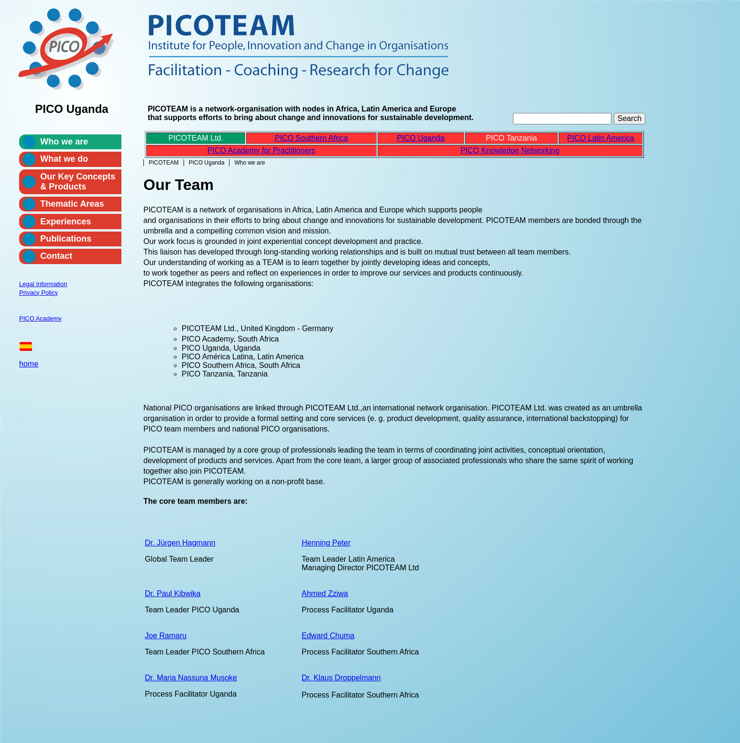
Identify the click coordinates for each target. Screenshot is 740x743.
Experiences (65, 221)
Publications (65, 239)
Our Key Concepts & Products (77, 181)
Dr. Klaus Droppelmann (341, 678)
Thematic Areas (72, 204)
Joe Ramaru (165, 636)
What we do (64, 159)
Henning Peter (326, 543)
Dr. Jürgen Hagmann (180, 543)
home (28, 364)
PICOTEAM (164, 162)
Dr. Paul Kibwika (173, 593)
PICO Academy (40, 318)
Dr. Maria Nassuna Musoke (191, 678)
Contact (56, 256)
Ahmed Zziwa (325, 593)
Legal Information (43, 284)
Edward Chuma (328, 636)
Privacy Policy (38, 292)
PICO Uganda (207, 162)
